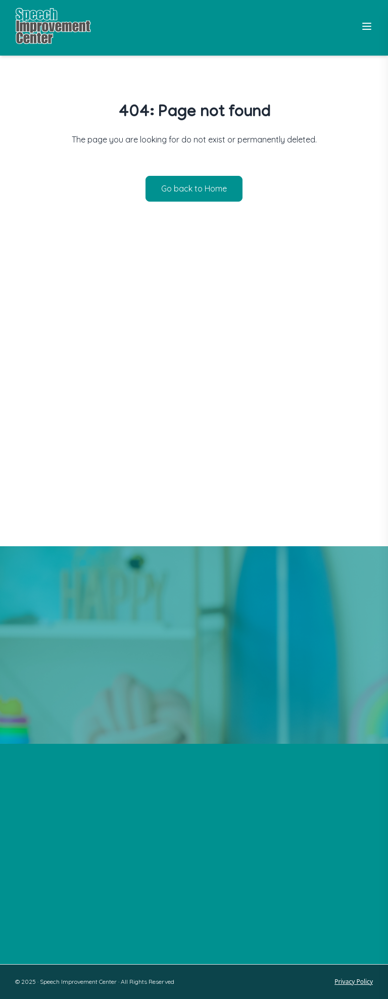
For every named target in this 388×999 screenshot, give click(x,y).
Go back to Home (194, 188)
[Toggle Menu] (367, 26)
